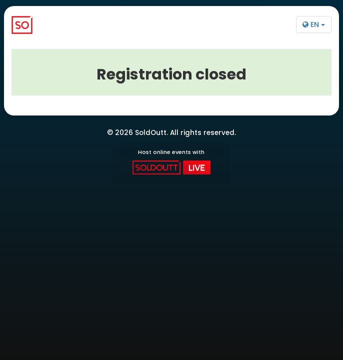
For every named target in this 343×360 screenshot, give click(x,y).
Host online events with (171, 161)
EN (313, 25)
